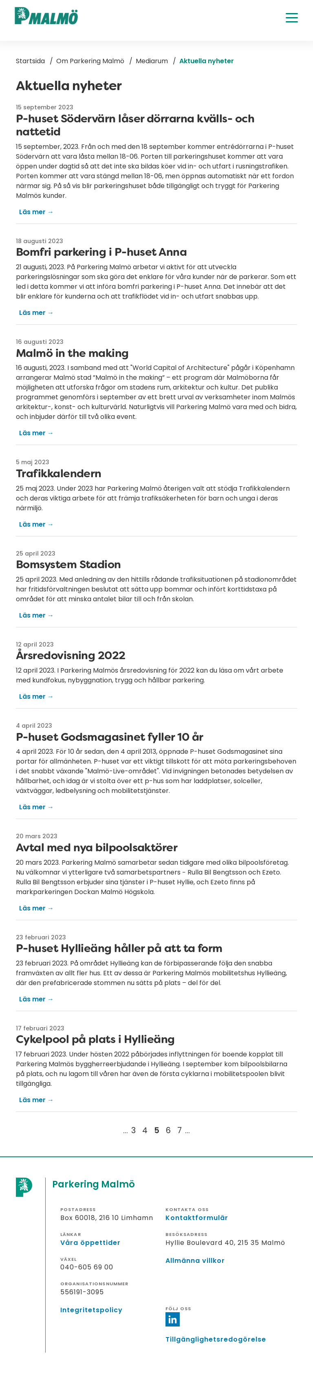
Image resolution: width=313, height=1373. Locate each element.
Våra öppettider (90, 1242)
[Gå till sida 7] (179, 1130)
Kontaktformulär (196, 1217)
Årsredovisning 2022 (71, 655)
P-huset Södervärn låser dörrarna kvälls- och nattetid (135, 125)
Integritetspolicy (91, 1310)
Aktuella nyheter (206, 61)
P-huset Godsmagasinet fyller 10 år (109, 737)
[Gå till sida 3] (133, 1130)
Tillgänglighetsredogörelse (215, 1339)
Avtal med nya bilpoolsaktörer (96, 847)
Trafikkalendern (58, 473)
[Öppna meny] (291, 17)
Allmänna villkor (195, 1260)
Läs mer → (36, 212)
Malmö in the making (72, 353)
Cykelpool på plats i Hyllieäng (95, 1039)
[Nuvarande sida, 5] (157, 1130)
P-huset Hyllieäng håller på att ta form (119, 948)
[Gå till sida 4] (145, 1130)
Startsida (30, 61)
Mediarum (152, 61)
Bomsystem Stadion (68, 564)
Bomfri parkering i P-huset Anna (101, 252)
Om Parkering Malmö (90, 61)
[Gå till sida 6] (168, 1130)
